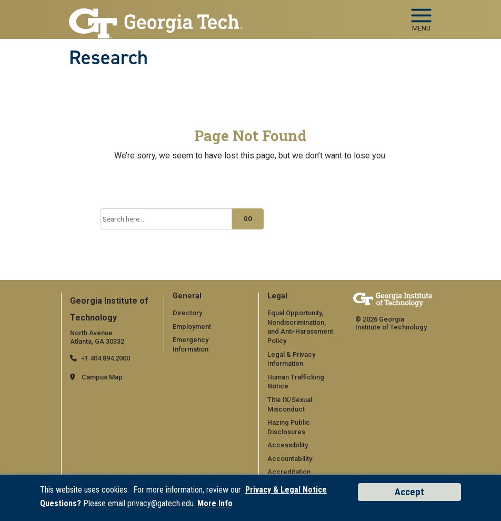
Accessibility (287, 445)
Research (108, 57)
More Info (215, 503)
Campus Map (102, 377)
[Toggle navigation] (421, 16)
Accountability (289, 459)
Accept (409, 492)
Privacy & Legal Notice (286, 490)
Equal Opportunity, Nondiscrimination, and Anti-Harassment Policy (300, 327)
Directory (187, 313)
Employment (192, 326)
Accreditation (288, 472)
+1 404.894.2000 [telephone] (105, 358)
